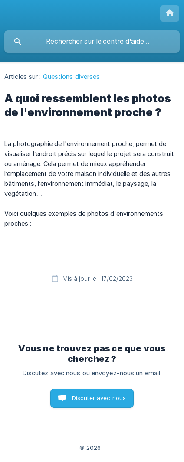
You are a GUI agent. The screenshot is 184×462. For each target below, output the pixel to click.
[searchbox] (92, 41)
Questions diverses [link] (71, 76)
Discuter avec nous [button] (99, 397)
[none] (169, 13)
